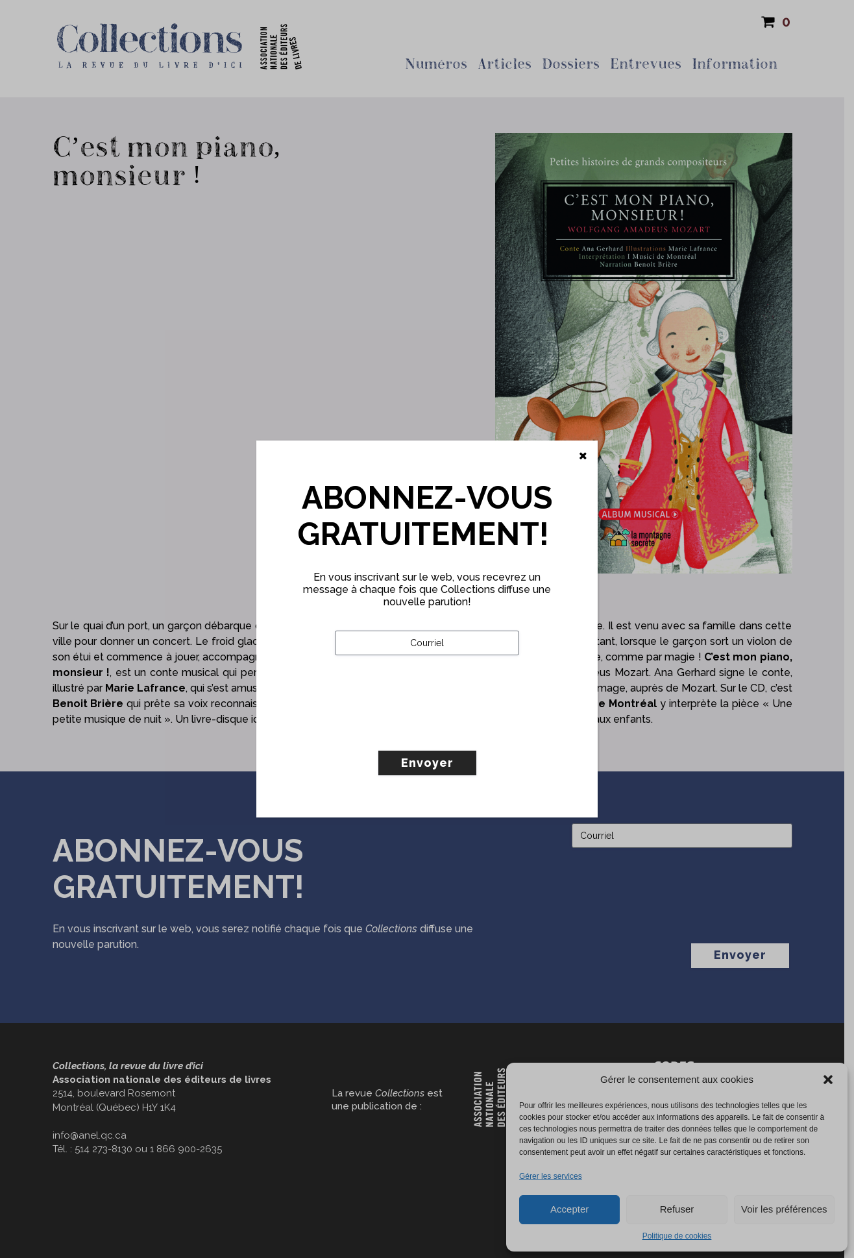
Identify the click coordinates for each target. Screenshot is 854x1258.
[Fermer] (583, 456)
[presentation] (433, 730)
